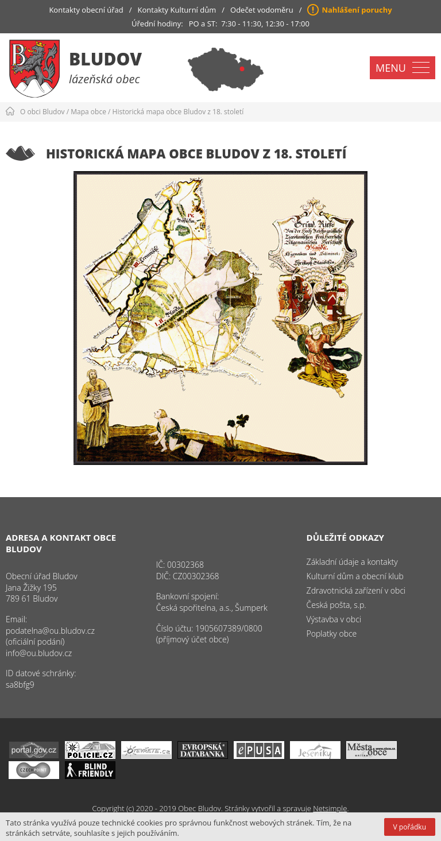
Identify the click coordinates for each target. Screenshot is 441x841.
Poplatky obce (332, 633)
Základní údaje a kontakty (352, 561)
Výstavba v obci (334, 619)
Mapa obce (88, 112)
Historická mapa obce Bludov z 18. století (178, 112)
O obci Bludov (42, 112)
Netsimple (330, 808)
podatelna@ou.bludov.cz (50, 630)
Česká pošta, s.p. (336, 604)
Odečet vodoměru (261, 10)
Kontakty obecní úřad (86, 10)
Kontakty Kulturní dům (177, 10)
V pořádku (409, 827)
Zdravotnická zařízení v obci (356, 590)
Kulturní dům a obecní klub (355, 576)
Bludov (105, 59)
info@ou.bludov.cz (39, 653)
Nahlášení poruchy (357, 10)
